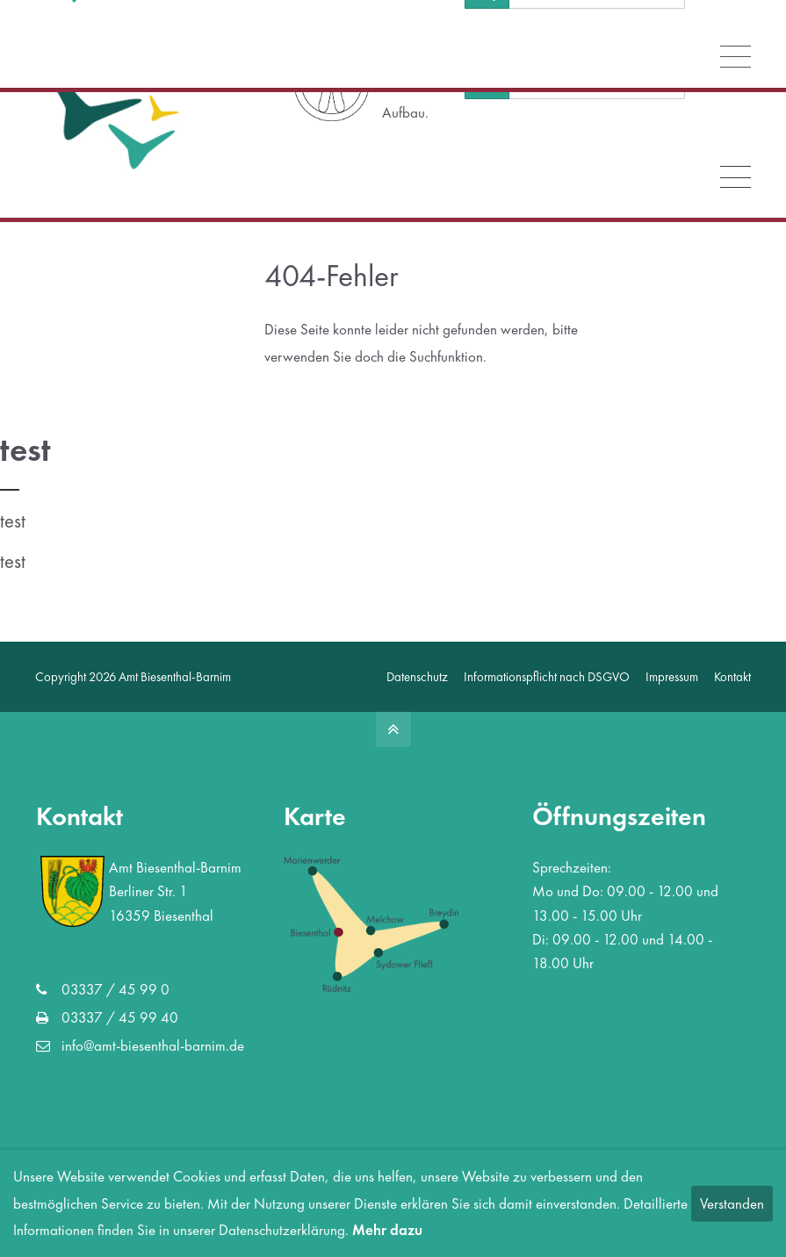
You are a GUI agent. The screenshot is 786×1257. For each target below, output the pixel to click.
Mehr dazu (387, 1229)
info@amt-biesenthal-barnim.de (118, 18)
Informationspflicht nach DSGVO (547, 676)
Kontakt (732, 676)
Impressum (671, 676)
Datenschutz (417, 676)
